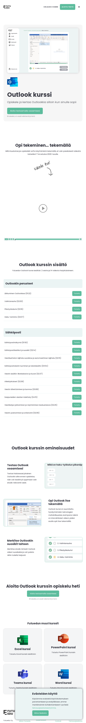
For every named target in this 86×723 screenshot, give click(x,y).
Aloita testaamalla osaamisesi (25, 111)
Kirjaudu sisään (51, 7)
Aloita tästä (67, 7)
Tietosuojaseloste (75, 721)
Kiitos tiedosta (40, 713)
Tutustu (77, 293)
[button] (79, 7)
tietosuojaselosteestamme (44, 708)
